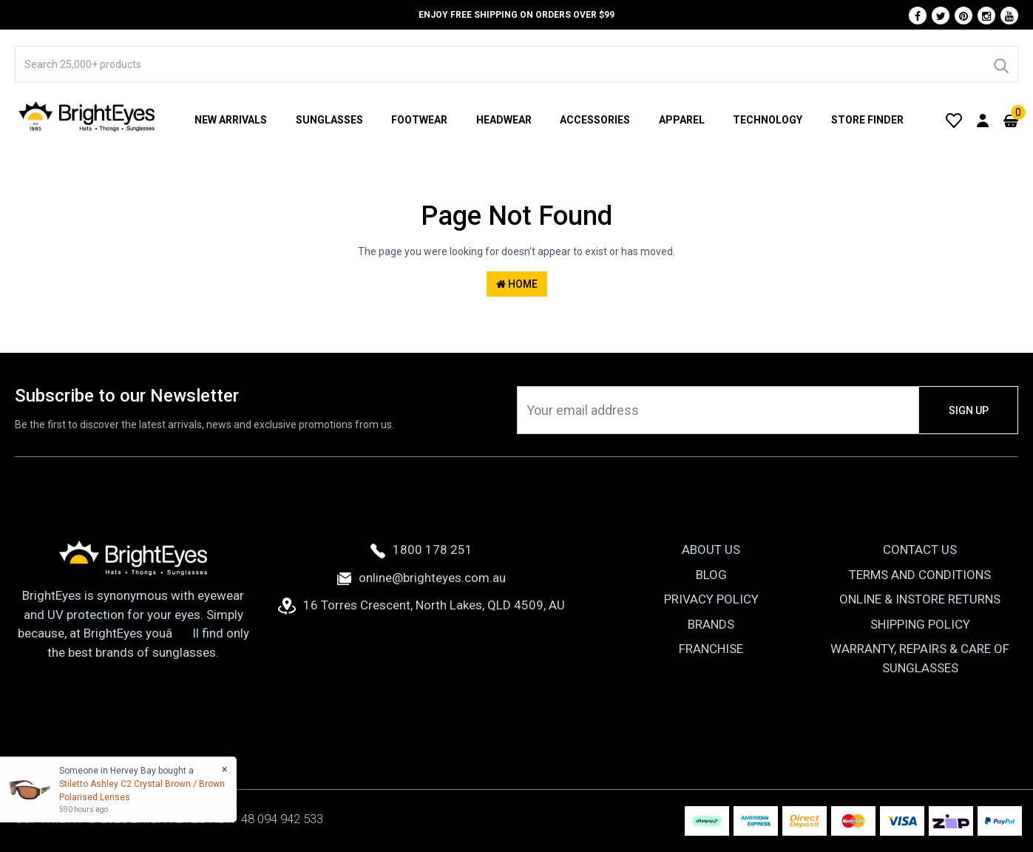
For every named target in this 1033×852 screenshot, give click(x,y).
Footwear (419, 120)
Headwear (504, 120)
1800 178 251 (421, 549)
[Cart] (1010, 120)
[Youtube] (1009, 15)
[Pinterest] (963, 15)
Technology (767, 120)
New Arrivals (230, 120)
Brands (711, 624)
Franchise (711, 648)
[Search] (1000, 64)
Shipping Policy (920, 624)
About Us (711, 549)
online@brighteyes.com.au (421, 577)
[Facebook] (918, 15)
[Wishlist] (954, 120)
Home (517, 284)
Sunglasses (329, 120)
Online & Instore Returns (919, 599)
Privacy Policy (711, 599)
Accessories (595, 120)
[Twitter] (940, 15)
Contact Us (920, 549)
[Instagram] (986, 15)
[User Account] (983, 120)
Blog (711, 574)
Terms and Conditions (920, 574)
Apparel (682, 120)
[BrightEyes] (87, 116)
